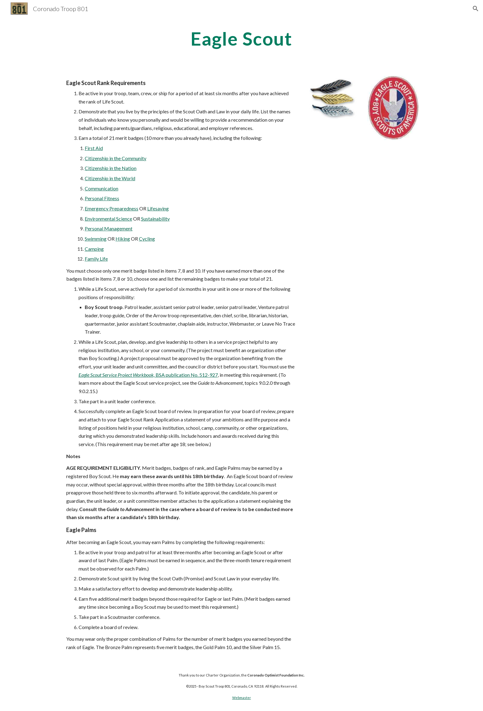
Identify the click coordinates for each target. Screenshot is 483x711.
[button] (475, 8)
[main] (241, 38)
